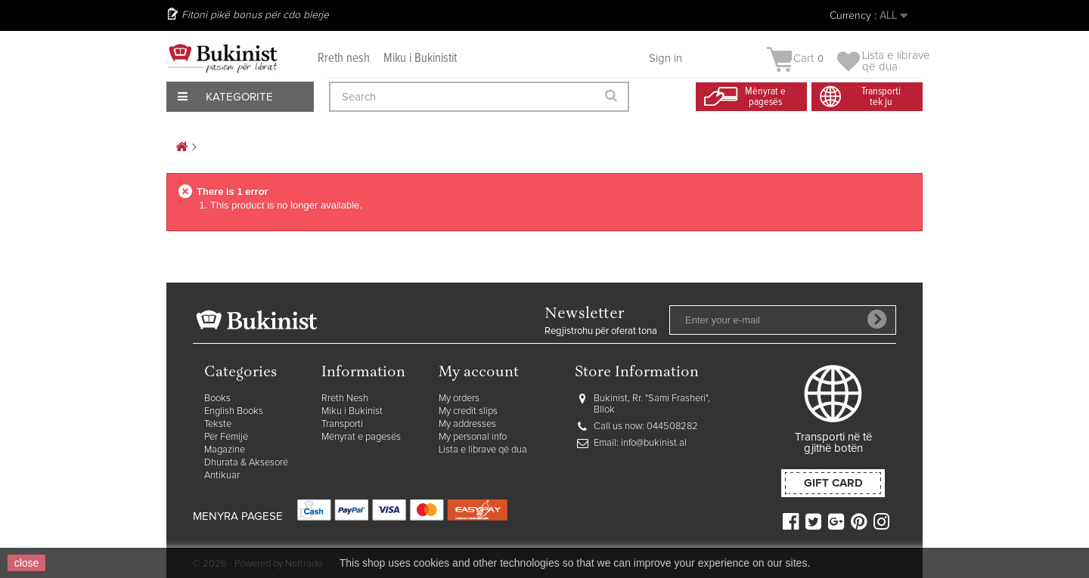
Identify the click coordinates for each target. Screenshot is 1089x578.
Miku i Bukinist (352, 411)
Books (217, 398)
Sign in (665, 58)
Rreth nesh (344, 58)
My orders (459, 398)
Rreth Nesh (344, 398)
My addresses (467, 424)
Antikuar (222, 476)
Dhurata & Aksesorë (246, 463)
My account (479, 373)
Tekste (217, 424)
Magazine (224, 450)
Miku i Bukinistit (420, 58)
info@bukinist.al (654, 443)
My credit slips (468, 411)
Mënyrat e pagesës (361, 437)
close (26, 563)
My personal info (473, 437)
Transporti (342, 424)
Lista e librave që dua (483, 450)
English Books (233, 411)
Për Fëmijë (226, 437)
